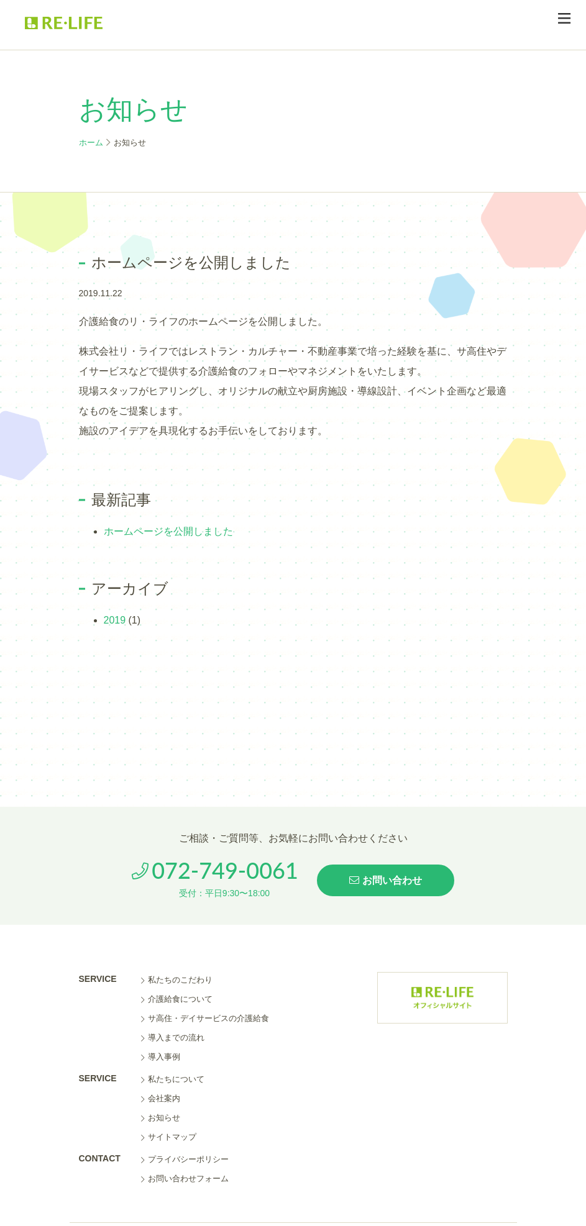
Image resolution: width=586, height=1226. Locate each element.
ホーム (91, 142)
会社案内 (160, 1098)
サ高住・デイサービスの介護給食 (205, 1018)
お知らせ (160, 1117)
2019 (115, 620)
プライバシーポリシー (185, 1159)
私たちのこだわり (177, 979)
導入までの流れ (172, 1037)
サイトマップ (168, 1137)
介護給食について (177, 999)
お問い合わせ (385, 880)
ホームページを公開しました (168, 531)
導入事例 (160, 1056)
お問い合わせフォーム (185, 1178)
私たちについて (172, 1079)
